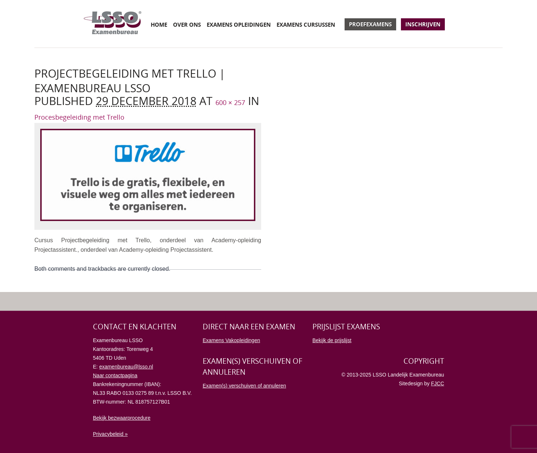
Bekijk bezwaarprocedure (121, 418)
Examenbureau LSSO (113, 24)
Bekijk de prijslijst (332, 340)
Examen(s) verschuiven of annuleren (244, 386)
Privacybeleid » (110, 434)
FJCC (437, 383)
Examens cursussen (306, 24)
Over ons (187, 24)
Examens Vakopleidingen (231, 340)
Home (159, 24)
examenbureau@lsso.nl (126, 367)
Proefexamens (370, 24)
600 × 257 (230, 102)
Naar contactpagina (115, 375)
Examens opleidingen (239, 24)
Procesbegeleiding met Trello (79, 117)
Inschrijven (422, 24)
